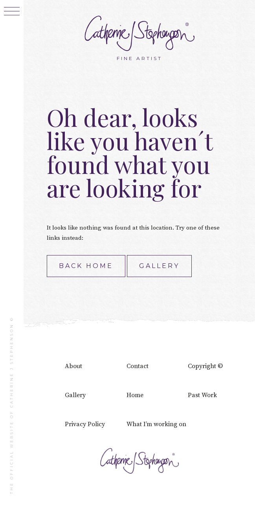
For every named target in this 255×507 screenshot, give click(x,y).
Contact (138, 366)
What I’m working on (156, 424)
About (73, 366)
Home (135, 395)
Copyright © (205, 366)
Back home (86, 266)
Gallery (159, 266)
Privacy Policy (85, 424)
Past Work (202, 395)
